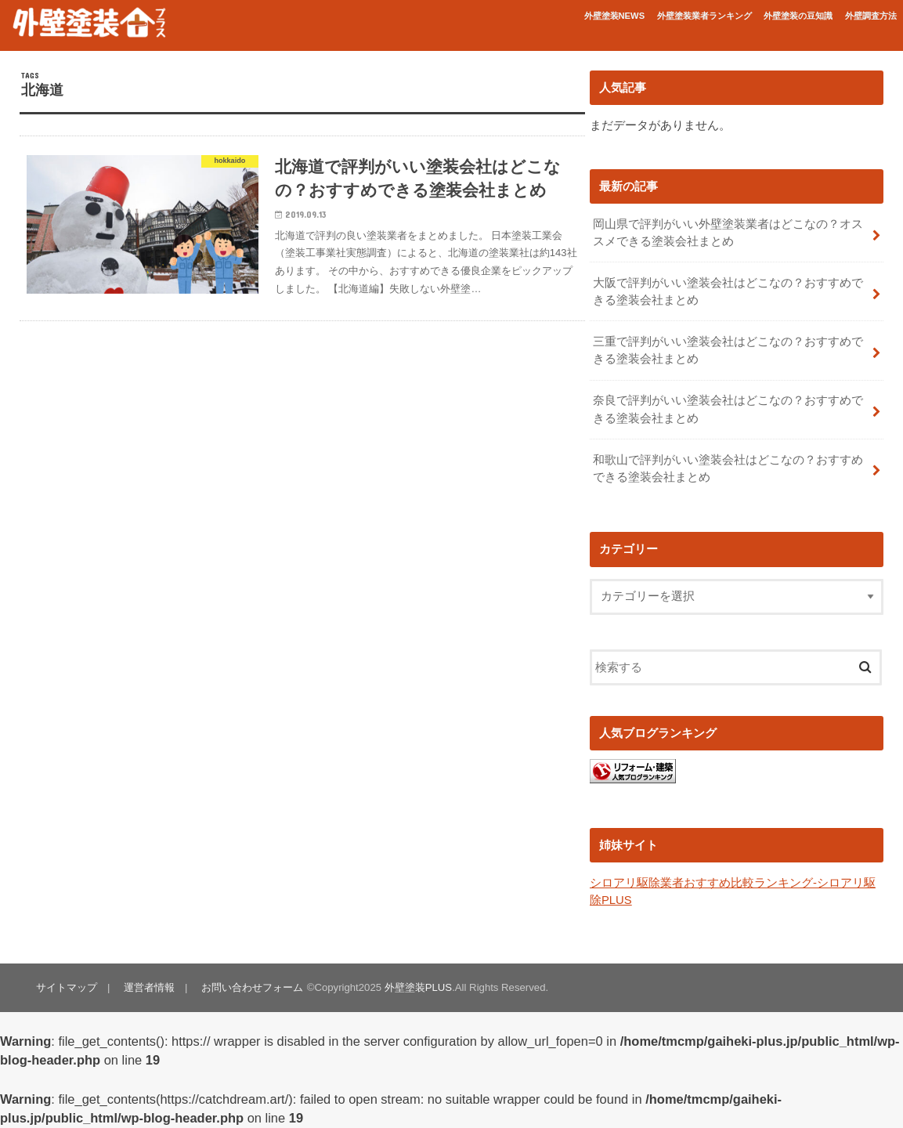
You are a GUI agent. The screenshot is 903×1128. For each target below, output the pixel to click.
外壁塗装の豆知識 (798, 15)
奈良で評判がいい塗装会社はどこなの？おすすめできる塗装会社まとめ (728, 409)
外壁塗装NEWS (614, 15)
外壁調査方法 (871, 15)
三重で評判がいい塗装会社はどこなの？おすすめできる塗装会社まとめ (728, 350)
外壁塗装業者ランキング (704, 15)
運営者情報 (149, 987)
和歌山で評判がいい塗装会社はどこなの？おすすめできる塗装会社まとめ (728, 468)
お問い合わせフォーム (252, 987)
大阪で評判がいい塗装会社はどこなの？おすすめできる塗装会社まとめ (728, 291)
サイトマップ (66, 987)
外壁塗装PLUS (418, 987)
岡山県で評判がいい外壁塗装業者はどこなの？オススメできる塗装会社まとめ (728, 233)
